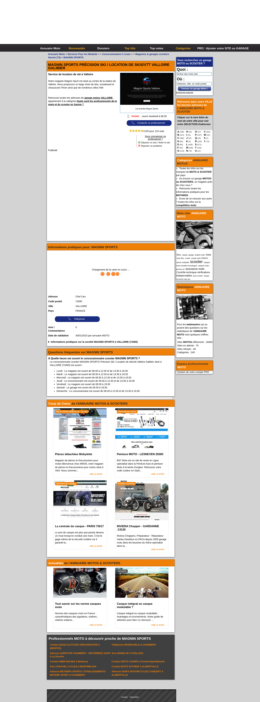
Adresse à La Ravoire (80, 655)
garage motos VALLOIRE (98, 97)
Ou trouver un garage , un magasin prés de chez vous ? (194, 181)
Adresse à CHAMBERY (78, 673)
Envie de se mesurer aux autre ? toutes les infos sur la (194, 202)
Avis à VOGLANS (127, 653)
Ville (50, 306)
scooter (196, 262)
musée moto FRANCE (199, 258)
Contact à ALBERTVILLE (135, 666)
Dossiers (103, 48)
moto (208, 254)
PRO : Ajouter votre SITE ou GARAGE (210, 48)
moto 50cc (180, 258)
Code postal (55, 301)
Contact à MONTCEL (75, 646)
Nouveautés (77, 48)
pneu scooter (198, 276)
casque (185, 255)
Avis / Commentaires (56, 329)
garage (191, 255)
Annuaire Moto (50, 48)
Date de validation (58, 335)
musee (187, 258)
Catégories (183, 48)
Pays (51, 310)
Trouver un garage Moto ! (194, 88)
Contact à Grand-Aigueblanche (138, 661)
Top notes (156, 48)
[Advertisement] (179, 25)
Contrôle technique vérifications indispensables (193, 274)
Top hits (130, 48)
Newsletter (134, 697)
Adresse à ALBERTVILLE (137, 673)
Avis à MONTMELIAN (73, 666)
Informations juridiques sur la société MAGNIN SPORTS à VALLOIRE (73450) (94, 342)
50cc (179, 255)
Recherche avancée (184, 92)
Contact (124, 697)
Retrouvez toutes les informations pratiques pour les (192, 191)
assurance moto (195, 268)
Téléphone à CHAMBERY (134, 644)
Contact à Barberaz (69, 661)
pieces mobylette (183, 262)
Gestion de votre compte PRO (193, 372)
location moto (200, 255)
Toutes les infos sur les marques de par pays (193, 171)
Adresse (53, 296)
